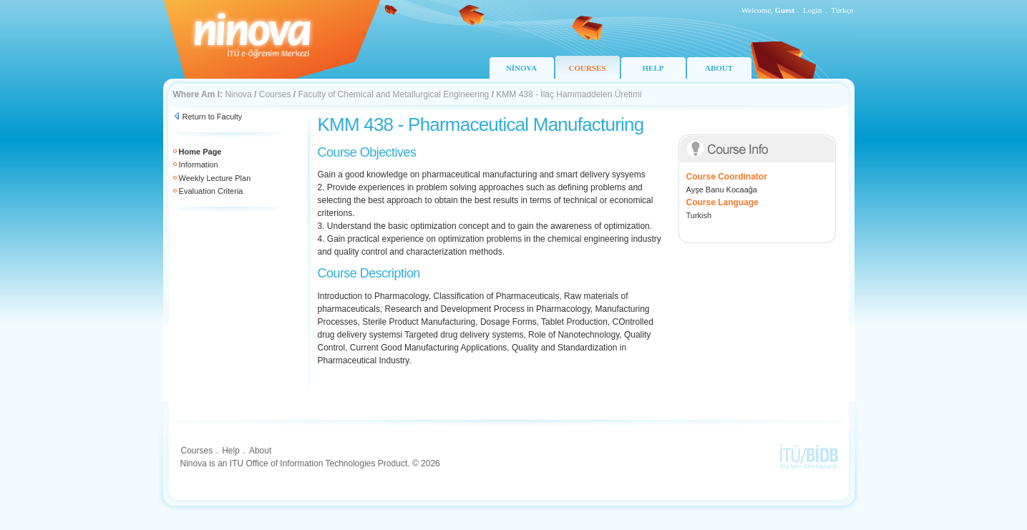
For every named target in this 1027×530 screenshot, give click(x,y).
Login (812, 10)
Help (231, 451)
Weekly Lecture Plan (215, 178)
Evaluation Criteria (211, 191)
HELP (653, 68)
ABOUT (719, 68)
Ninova (238, 94)
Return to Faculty (212, 116)
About (260, 451)
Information (198, 164)
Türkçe (842, 10)
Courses (275, 94)
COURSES (587, 68)
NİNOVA (521, 68)
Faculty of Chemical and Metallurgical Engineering (393, 94)
